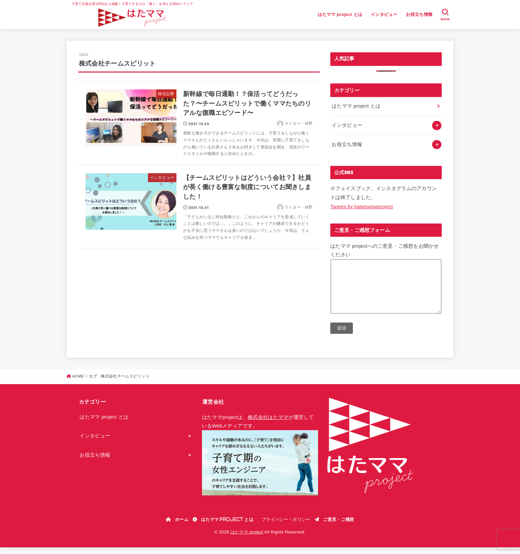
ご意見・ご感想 (338, 526)
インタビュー (384, 14)
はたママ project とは (340, 14)
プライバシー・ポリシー (286, 526)
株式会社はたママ (268, 424)
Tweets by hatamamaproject (361, 206)
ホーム (181, 526)
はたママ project (246, 538)
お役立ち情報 (419, 14)
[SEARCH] (445, 14)
